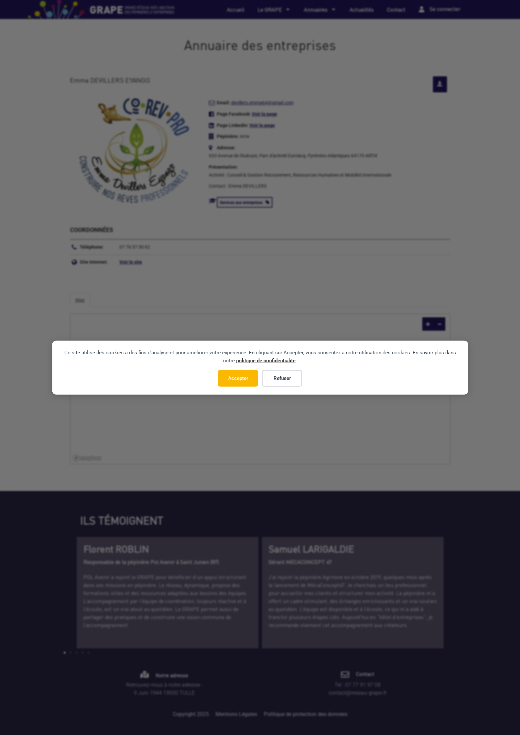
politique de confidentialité (266, 360)
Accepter (238, 378)
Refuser (282, 378)
